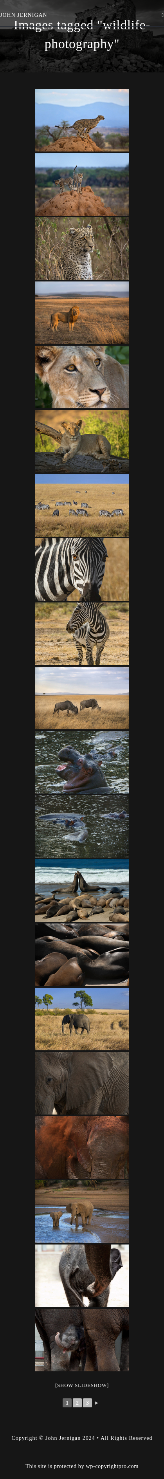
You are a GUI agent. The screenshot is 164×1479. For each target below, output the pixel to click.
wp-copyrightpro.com (112, 1446)
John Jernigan (23, 15)
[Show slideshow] (82, 1385)
